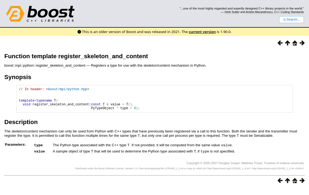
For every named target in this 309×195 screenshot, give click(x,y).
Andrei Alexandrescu (259, 12)
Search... (291, 19)
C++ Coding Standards (289, 12)
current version (202, 31)
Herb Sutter (232, 12)
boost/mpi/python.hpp (67, 89)
